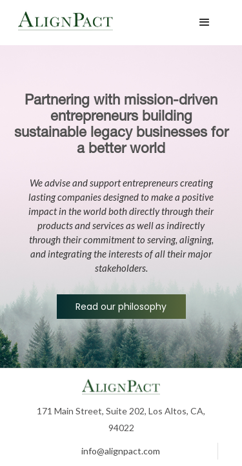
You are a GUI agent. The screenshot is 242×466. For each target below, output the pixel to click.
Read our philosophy (121, 306)
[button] (204, 22)
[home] (102, 22)
